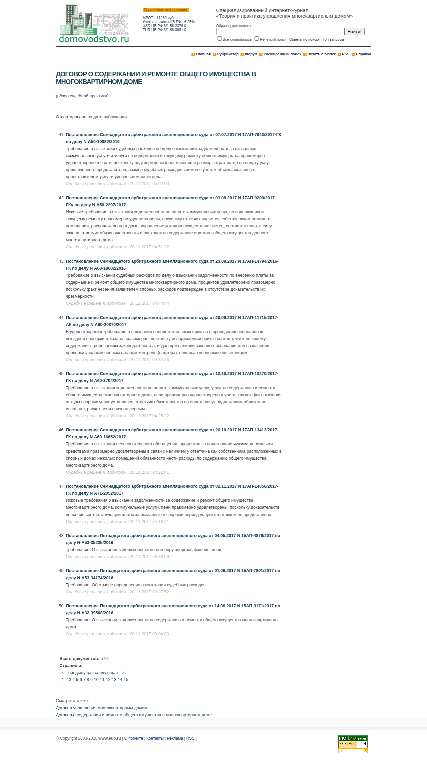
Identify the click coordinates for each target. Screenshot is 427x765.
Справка (363, 54)
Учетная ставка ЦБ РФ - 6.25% (169, 22)
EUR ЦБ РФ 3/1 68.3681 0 (164, 30)
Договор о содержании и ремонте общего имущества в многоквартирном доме (134, 714)
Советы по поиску (304, 39)
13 (114, 679)
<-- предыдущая (78, 672)
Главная (203, 54)
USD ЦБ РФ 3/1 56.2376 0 (164, 26)
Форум (251, 54)
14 (120, 679)
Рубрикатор (228, 54)
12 (108, 679)
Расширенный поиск (282, 54)
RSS (346, 54)
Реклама (175, 738)
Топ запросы (333, 39)
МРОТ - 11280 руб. (159, 18)
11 (102, 679)
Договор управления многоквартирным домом (101, 707)
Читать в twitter (322, 54)
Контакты (155, 738)
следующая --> (109, 672)
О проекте (133, 738)
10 (96, 679)
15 (125, 679)
